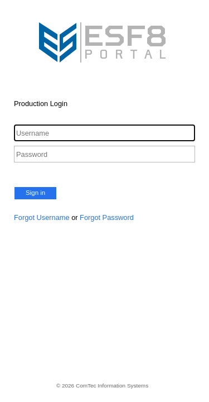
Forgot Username (42, 217)
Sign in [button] (35, 192)
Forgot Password (107, 217)
